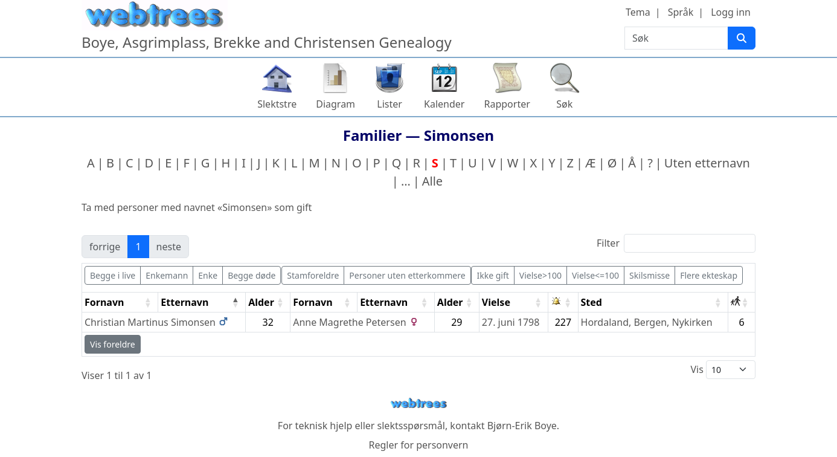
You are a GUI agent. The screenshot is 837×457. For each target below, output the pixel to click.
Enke (207, 275)
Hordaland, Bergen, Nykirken (647, 322)
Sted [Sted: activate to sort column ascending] (591, 302)
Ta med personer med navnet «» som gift (197, 207)
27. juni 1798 (511, 322)
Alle (432, 181)
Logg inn (731, 12)
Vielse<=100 (595, 275)
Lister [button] (389, 104)
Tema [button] (638, 12)
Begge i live (112, 275)
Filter (676, 243)
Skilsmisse (649, 275)
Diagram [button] (335, 104)
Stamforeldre (313, 275)
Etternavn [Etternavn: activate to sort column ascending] (384, 302)
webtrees (418, 403)
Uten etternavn (707, 163)
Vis (722, 369)
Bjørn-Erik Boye (522, 425)
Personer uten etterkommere (407, 275)
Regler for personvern (418, 445)
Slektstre (277, 104)
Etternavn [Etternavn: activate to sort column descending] (184, 302)
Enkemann (167, 275)
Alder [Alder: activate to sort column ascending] (261, 302)
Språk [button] (680, 12)
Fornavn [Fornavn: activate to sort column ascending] (104, 302)
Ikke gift (492, 275)
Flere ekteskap (708, 275)
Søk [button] (564, 104)
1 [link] (138, 246)
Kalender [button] (444, 104)
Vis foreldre (112, 344)
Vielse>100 (540, 275)
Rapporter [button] (507, 104)
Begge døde (251, 275)
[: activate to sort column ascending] (563, 303)
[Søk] (741, 38)
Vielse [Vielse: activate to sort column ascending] (496, 302)
